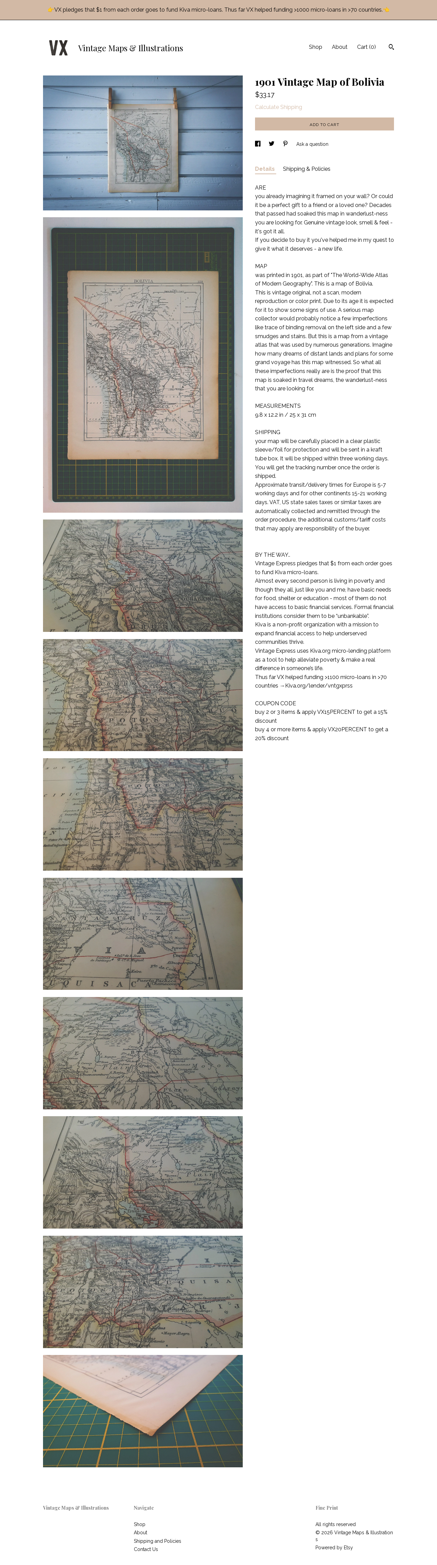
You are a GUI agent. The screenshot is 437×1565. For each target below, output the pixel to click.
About (340, 47)
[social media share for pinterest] (286, 144)
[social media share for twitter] (272, 144)
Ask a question (312, 144)
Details (265, 169)
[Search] (391, 48)
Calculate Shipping (278, 107)
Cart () (366, 47)
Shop (315, 47)
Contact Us (146, 1549)
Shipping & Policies (306, 169)
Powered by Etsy (334, 1547)
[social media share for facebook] (258, 144)
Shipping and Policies (157, 1541)
